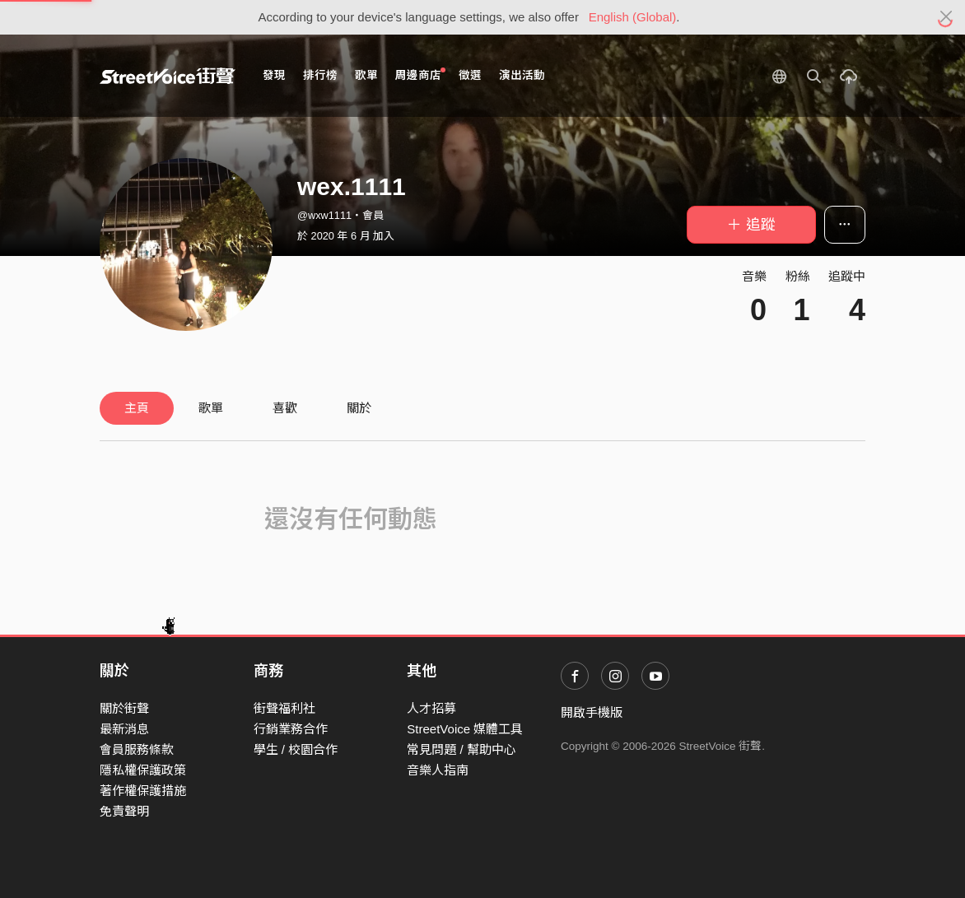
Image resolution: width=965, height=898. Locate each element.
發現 (274, 75)
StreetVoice (167, 75)
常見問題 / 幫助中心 (461, 749)
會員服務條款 (137, 749)
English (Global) (633, 17)
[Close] (946, 17)
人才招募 (431, 708)
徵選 (470, 75)
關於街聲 (124, 708)
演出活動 (522, 75)
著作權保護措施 (143, 791)
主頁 (136, 408)
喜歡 (285, 408)
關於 (359, 408)
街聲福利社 (284, 708)
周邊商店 (420, 74)
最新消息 (124, 729)
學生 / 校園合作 (296, 749)
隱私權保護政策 (143, 770)
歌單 (366, 75)
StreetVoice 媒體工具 (465, 729)
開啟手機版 (591, 712)
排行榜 (320, 75)
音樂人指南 (438, 770)
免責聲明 (124, 811)
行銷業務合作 (291, 729)
